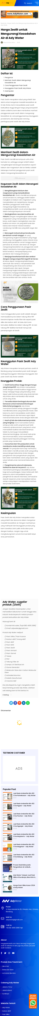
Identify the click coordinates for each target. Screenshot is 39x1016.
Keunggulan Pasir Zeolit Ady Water (18, 88)
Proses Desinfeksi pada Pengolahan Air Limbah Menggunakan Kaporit (22, 866)
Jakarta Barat (7, 990)
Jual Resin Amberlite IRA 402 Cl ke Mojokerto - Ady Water (23, 835)
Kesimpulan (9, 91)
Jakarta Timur (7, 987)
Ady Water (6, 1007)
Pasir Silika (5, 1014)
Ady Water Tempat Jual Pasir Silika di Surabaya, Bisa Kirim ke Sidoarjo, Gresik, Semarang (24, 876)
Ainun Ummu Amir (9, 42)
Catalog (6, 695)
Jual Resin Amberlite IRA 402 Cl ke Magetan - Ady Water (23, 845)
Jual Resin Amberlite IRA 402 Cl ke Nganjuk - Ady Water (23, 825)
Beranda (3, 23)
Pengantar (9, 77)
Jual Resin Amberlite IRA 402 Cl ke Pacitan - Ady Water (23, 815)
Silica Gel (5, 966)
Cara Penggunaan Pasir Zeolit (16, 85)
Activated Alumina (8, 973)
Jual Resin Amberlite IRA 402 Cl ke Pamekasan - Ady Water (24, 794)
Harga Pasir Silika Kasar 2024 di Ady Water (24, 886)
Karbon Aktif (6, 1011)
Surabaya (5, 994)
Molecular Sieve (7, 970)
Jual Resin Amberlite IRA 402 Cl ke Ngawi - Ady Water (23, 805)
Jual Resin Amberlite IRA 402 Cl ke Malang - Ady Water (23, 856)
